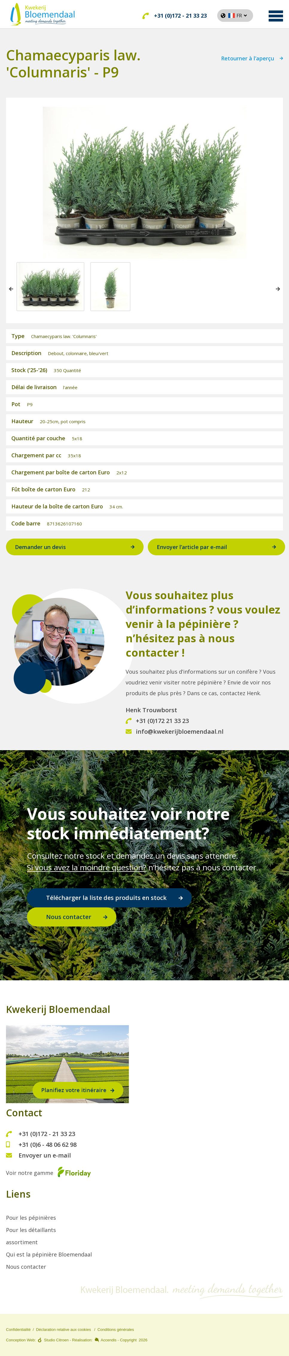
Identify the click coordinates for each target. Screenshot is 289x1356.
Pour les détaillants (31, 1229)
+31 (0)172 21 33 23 (157, 722)
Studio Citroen (56, 1340)
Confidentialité (18, 1329)
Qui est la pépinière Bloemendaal (49, 1254)
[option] (50, 287)
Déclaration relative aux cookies (63, 1329)
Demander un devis (40, 547)
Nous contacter (68, 917)
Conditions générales (116, 1329)
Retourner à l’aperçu (247, 60)
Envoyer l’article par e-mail (192, 547)
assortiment (22, 1242)
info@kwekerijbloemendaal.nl (174, 732)
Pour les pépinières (31, 1217)
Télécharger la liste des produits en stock (106, 898)
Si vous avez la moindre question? (86, 867)
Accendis (109, 1340)
